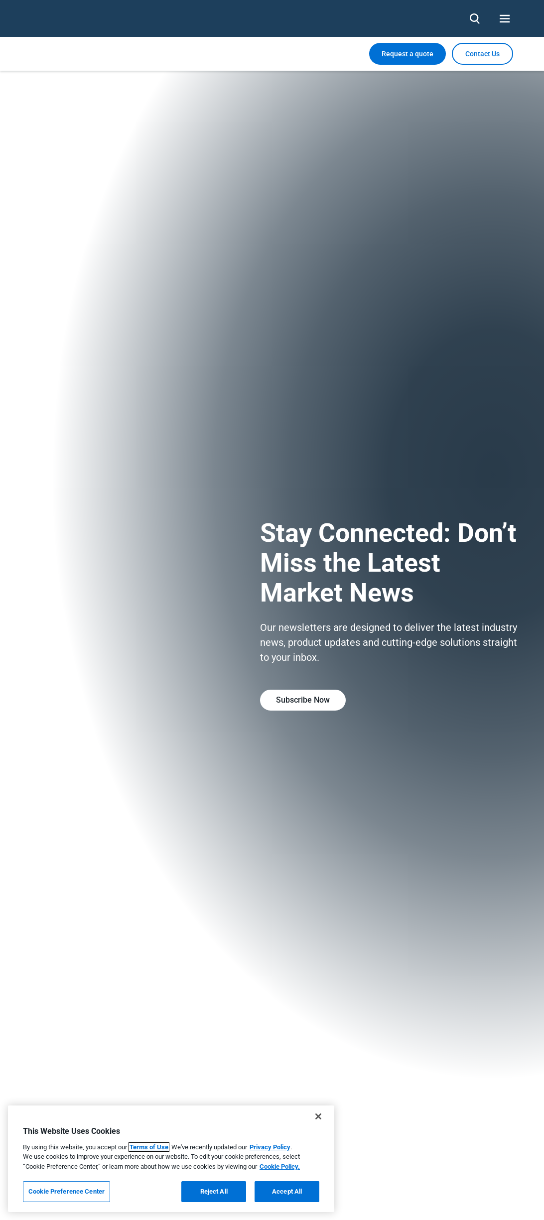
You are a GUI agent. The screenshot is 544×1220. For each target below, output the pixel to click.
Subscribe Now (303, 700)
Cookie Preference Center (66, 1191)
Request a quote (407, 54)
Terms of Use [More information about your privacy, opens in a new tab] (149, 1147)
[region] (171, 1158)
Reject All (214, 1191)
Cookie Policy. (280, 1166)
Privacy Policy (270, 1147)
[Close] (318, 1116)
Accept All (287, 1191)
